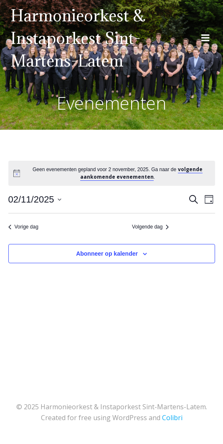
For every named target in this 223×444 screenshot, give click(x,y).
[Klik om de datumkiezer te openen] (34, 199)
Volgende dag (150, 227)
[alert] (117, 173)
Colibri (172, 417)
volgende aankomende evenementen (141, 173)
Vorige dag (23, 227)
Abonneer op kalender (107, 253)
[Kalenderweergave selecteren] (209, 199)
